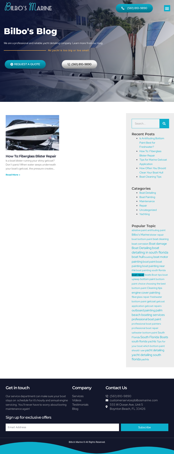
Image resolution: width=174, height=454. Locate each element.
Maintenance (147, 201)
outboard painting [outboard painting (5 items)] (143, 310)
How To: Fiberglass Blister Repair (31, 156)
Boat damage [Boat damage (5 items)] (158, 243)
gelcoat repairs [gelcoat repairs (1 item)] (153, 306)
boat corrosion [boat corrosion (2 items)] (140, 243)
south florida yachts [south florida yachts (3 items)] (144, 341)
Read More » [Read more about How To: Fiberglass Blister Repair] (13, 174)
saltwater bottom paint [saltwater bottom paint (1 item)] (144, 332)
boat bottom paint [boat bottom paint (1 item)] (142, 239)
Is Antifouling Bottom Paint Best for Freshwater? (151, 142)
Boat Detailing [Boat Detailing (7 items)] (142, 248)
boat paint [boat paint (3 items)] (149, 262)
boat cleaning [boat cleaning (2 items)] (161, 239)
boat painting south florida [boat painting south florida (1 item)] (151, 270)
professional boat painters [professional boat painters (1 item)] (146, 323)
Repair (143, 205)
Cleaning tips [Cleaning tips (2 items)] (154, 288)
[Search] (164, 123)
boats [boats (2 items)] (148, 274)
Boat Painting (147, 197)
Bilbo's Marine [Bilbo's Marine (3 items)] (140, 235)
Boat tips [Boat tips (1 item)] (157, 274)
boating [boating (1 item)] (148, 257)
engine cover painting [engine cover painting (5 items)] (146, 292)
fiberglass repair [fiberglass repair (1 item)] (141, 297)
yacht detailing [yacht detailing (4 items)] (154, 350)
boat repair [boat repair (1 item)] (138, 274)
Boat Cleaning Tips (150, 176)
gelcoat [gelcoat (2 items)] (151, 301)
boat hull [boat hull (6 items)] (138, 257)
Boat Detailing (147, 192)
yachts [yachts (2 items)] (145, 359)
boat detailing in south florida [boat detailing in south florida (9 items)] (150, 250)
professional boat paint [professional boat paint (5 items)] (146, 319)
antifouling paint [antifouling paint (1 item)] (156, 230)
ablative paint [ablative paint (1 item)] (139, 230)
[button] (167, 8)
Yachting (144, 214)
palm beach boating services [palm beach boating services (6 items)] (148, 312)
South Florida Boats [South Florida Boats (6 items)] (154, 337)
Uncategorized (148, 210)
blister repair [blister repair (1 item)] (157, 234)
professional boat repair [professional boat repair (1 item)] (145, 328)
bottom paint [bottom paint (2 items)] (147, 279)
